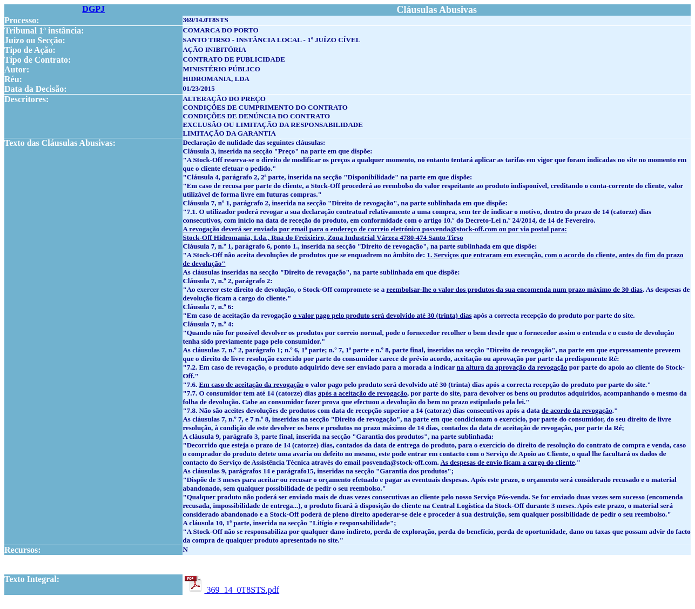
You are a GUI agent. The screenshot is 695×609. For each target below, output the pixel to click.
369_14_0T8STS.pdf (231, 589)
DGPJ (93, 9)
